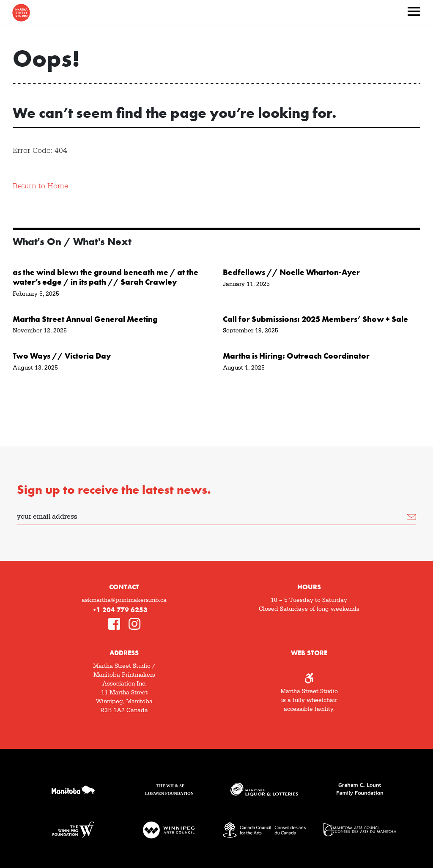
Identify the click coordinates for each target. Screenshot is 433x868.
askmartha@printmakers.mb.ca (124, 600)
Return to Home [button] (41, 186)
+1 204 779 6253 (120, 609)
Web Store (309, 652)
